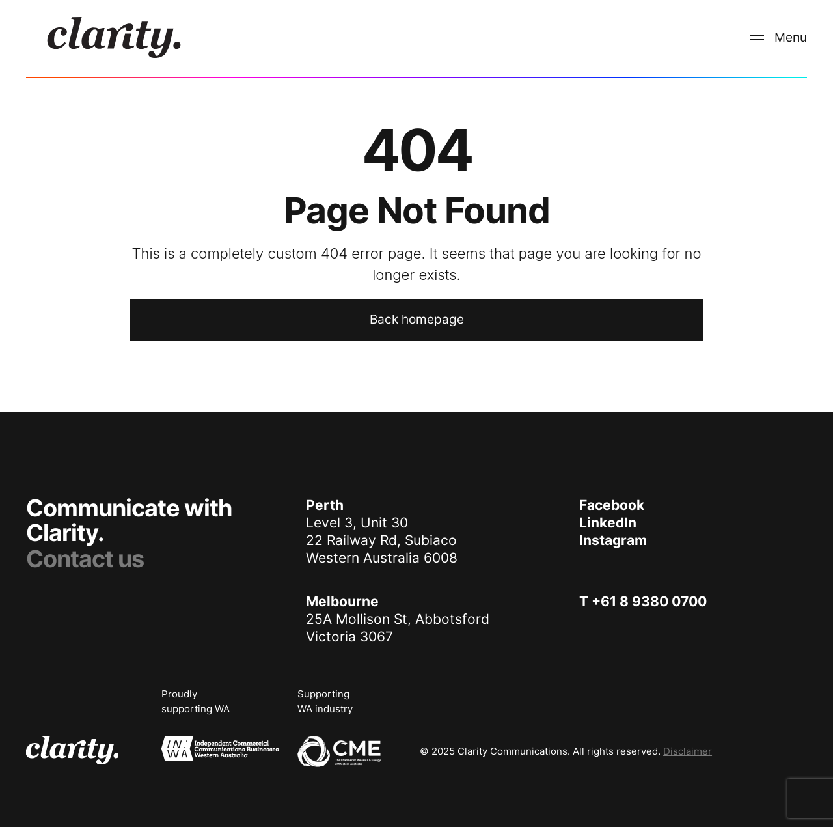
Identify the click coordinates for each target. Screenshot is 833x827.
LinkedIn (607, 522)
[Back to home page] (416, 320)
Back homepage (417, 319)
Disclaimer (687, 751)
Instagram (613, 540)
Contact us (85, 558)
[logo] (114, 37)
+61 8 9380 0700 (649, 601)
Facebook (611, 505)
